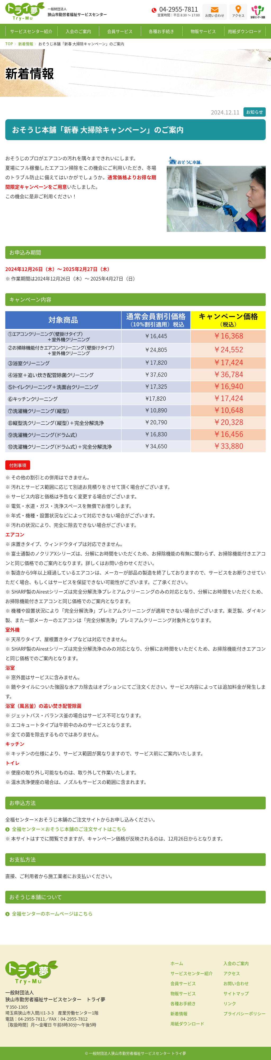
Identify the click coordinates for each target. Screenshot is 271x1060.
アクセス (231, 973)
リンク (229, 1003)
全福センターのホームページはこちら (52, 913)
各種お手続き (161, 31)
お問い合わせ (236, 983)
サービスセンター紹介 (31, 31)
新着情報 (25, 43)
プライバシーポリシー (244, 1013)
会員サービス (120, 31)
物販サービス (203, 31)
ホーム (176, 963)
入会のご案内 (78, 31)
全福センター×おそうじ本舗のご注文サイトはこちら (69, 829)
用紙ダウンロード (245, 31)
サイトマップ (236, 993)
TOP (9, 43)
